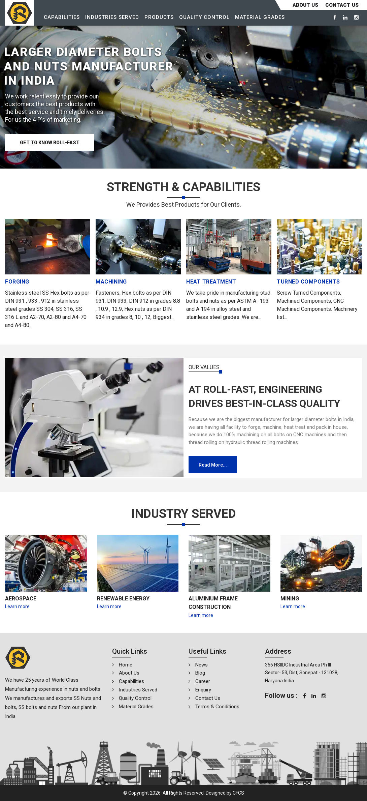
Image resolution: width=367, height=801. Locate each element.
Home (125, 665)
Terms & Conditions (217, 707)
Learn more (17, 606)
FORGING (17, 281)
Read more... (213, 465)
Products (159, 17)
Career (202, 681)
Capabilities (62, 17)
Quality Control (204, 17)
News (201, 665)
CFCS (238, 793)
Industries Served (112, 17)
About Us (305, 5)
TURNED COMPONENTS (308, 281)
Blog (200, 673)
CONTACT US (342, 5)
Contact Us (207, 698)
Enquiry (203, 690)
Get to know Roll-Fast (49, 142)
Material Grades (260, 17)
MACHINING (111, 281)
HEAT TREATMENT (211, 281)
